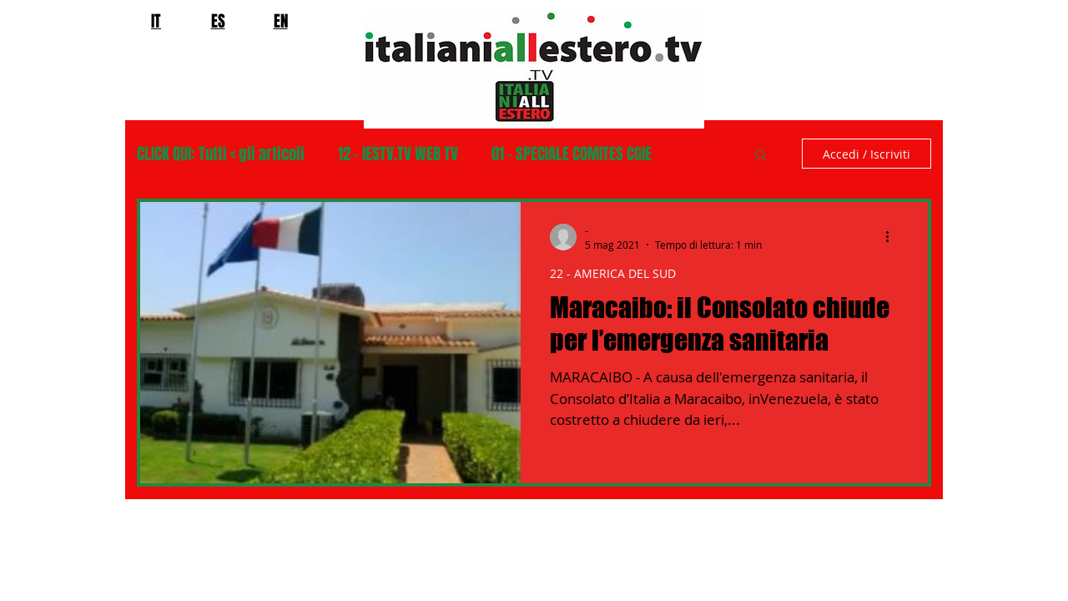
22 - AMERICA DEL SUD (613, 273)
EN (281, 21)
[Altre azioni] (893, 237)
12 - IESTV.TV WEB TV (398, 154)
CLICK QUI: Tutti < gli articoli (221, 154)
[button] (760, 155)
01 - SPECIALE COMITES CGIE (571, 154)
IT (156, 21)
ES (218, 21)
